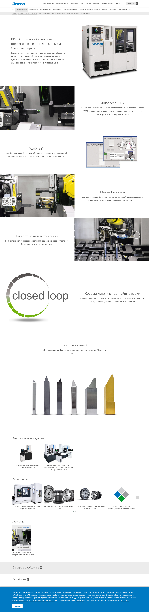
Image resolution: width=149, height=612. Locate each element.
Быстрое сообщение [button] (27, 567)
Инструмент (57, 9)
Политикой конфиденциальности (42, 600)
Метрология (33, 9)
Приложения (74, 3)
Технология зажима (70, 9)
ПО (13, 9)
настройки (125, 600)
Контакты (96, 3)
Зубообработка (22, 9)
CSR (82, 3)
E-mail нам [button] (20, 579)
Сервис (104, 9)
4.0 (130, 9)
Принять (17, 606)
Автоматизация (45, 9)
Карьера (88, 3)
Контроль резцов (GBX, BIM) (27, 13)
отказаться (80, 600)
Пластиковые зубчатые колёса (89, 9)
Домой (14, 13)
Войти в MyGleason (107, 3)
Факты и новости (48, 3)
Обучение (113, 9)
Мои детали (123, 9)
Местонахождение (62, 3)
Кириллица (131, 3)
